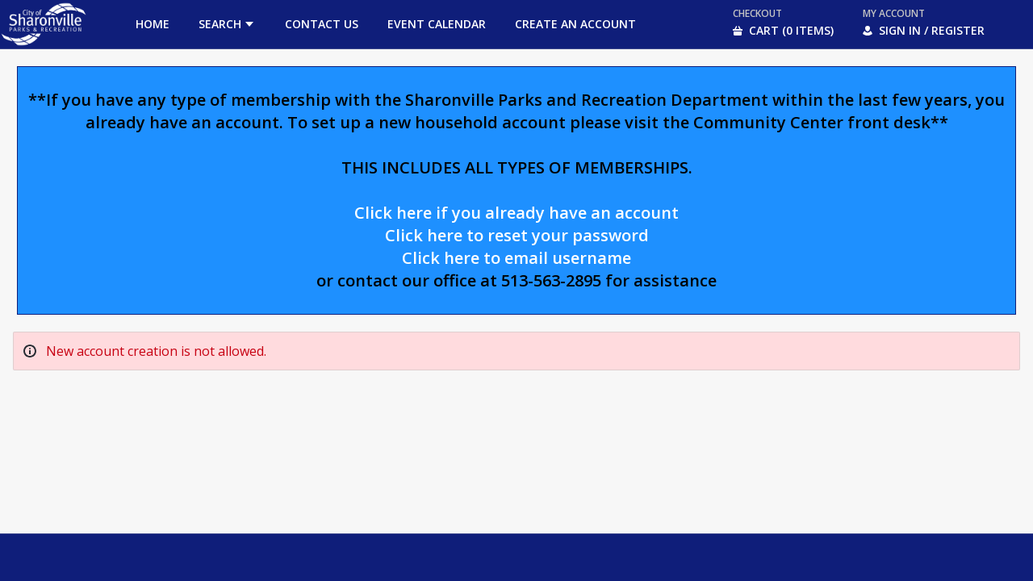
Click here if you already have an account (516, 213)
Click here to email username (516, 258)
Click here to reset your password (517, 235)
